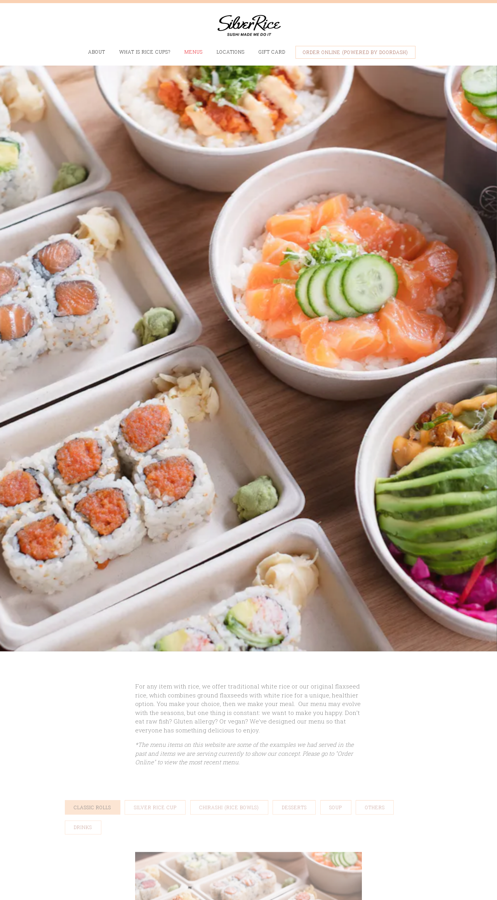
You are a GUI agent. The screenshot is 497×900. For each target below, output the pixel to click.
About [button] (96, 52)
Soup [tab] (335, 734)
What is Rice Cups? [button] (144, 52)
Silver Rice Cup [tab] (155, 734)
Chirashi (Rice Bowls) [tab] (229, 734)
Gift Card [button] (272, 52)
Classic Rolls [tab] (92, 734)
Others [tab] (375, 734)
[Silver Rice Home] (248, 24)
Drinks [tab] (83, 754)
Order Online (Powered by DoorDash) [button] (355, 52)
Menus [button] (193, 52)
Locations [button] (231, 52)
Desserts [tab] (294, 734)
